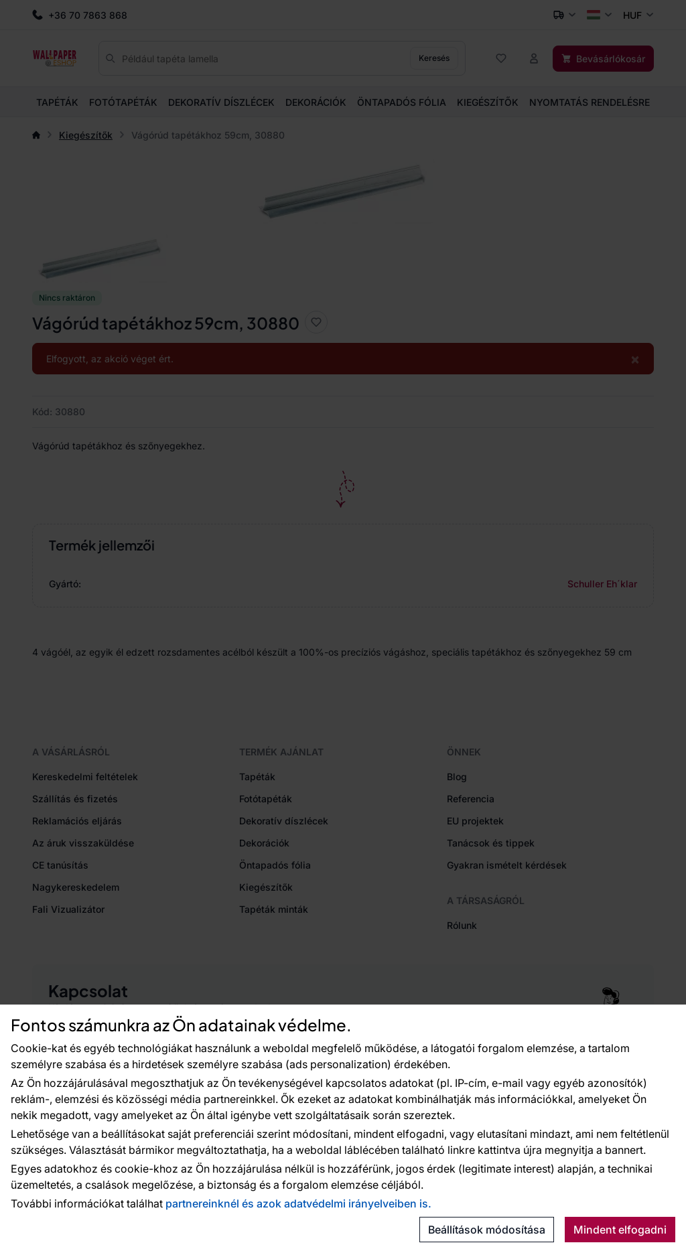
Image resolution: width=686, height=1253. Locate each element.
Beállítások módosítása (486, 1229)
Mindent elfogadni (620, 1229)
